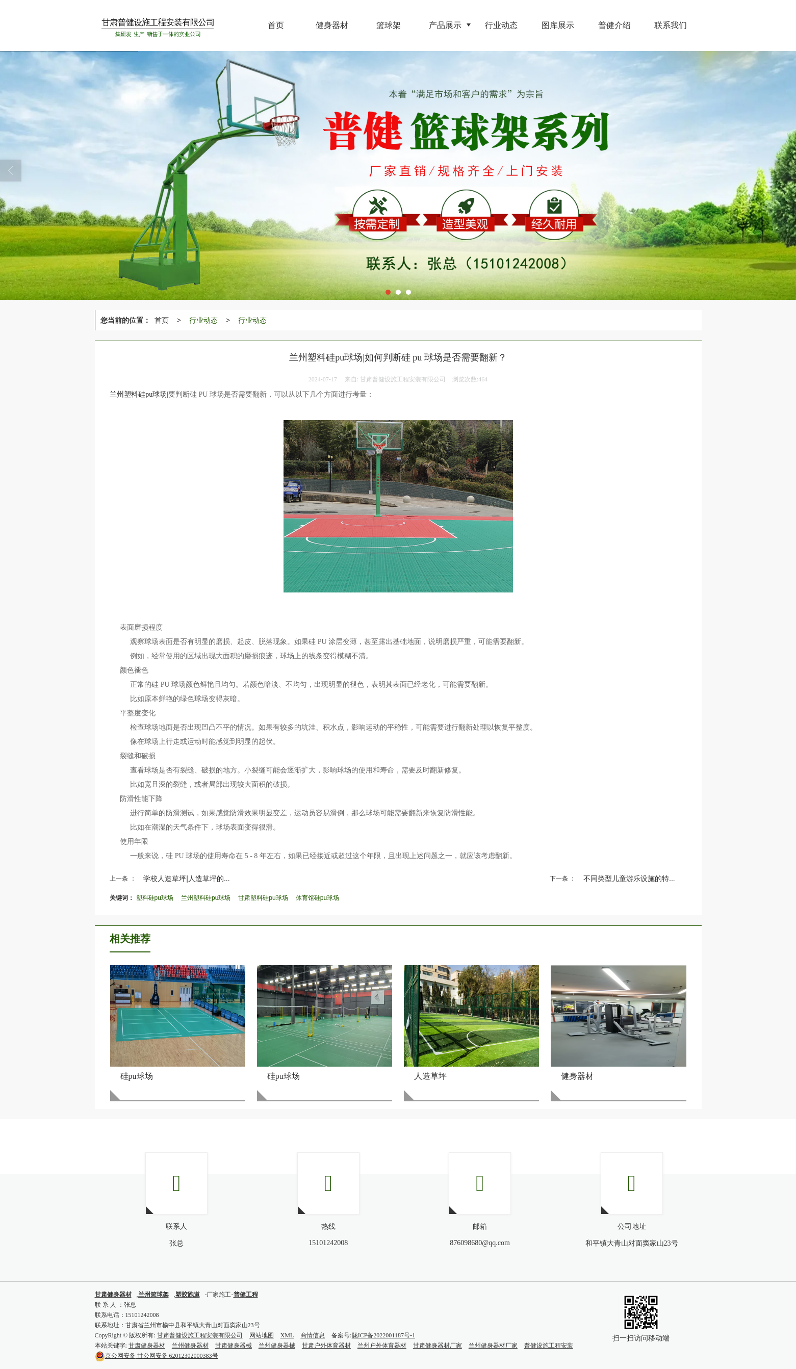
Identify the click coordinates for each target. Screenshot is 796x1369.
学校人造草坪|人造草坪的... (186, 878)
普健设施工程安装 (548, 1345)
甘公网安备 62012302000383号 (156, 1355)
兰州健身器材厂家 (493, 1345)
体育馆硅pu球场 (317, 897)
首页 (162, 320)
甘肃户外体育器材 (326, 1345)
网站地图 (261, 1335)
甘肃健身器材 (147, 1345)
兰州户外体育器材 (381, 1345)
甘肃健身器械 (233, 1345)
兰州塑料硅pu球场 (205, 897)
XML (287, 1335)
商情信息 (312, 1335)
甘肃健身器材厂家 (437, 1345)
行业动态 (203, 320)
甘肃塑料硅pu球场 (263, 897)
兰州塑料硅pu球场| (139, 394)
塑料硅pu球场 (154, 897)
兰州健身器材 (190, 1345)
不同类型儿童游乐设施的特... (629, 878)
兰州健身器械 (277, 1345)
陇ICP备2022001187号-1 (383, 1335)
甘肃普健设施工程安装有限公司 (200, 1335)
